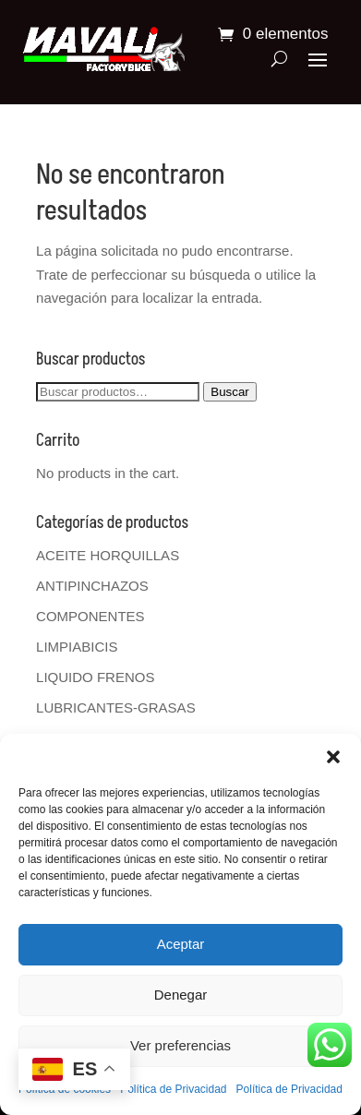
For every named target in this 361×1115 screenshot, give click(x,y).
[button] (333, 757)
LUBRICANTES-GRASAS (116, 707)
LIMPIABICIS (76, 646)
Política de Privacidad (173, 1089)
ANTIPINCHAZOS (92, 585)
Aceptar (181, 944)
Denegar (181, 994)
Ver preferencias (180, 1045)
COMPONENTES (90, 616)
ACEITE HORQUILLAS (107, 555)
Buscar (229, 392)
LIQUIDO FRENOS (95, 677)
